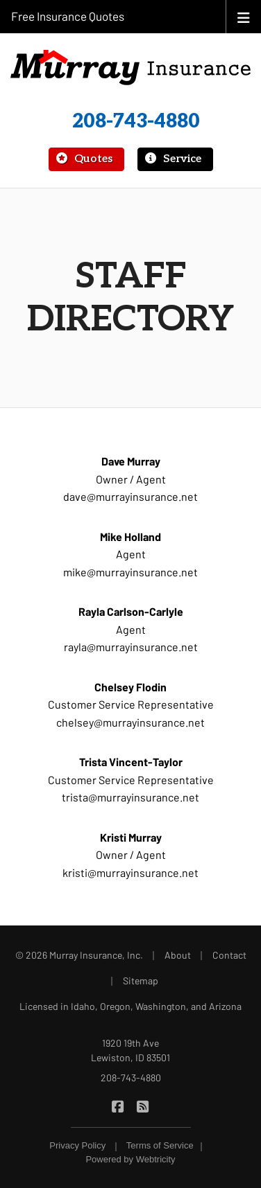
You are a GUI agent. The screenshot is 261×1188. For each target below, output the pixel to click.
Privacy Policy (77, 1145)
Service (172, 159)
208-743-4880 (136, 121)
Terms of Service (160, 1145)
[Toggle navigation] (243, 16)
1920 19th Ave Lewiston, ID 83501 (130, 1050)
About (178, 955)
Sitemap (140, 980)
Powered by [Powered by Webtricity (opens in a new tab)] (130, 1159)
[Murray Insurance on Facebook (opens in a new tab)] (118, 1105)
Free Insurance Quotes (67, 16)
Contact (229, 955)
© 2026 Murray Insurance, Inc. (79, 955)
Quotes (83, 159)
